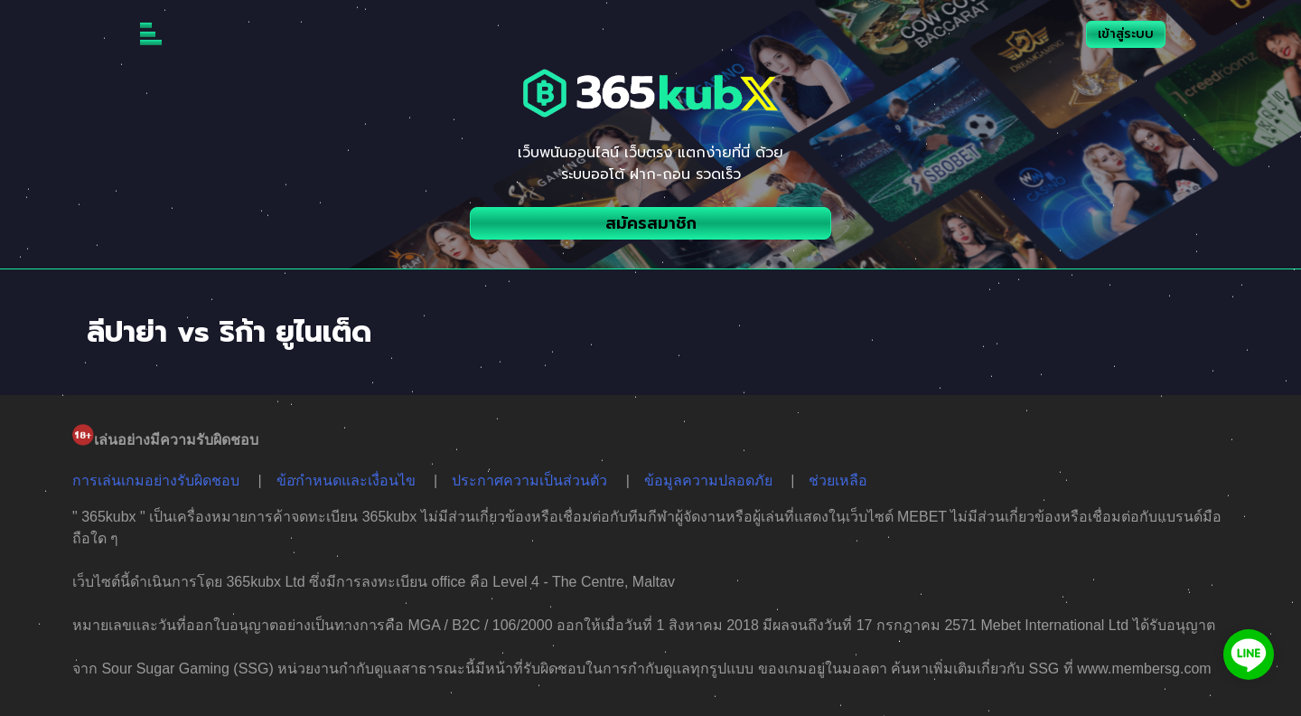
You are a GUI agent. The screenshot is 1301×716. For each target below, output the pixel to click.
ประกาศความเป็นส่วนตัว (529, 480)
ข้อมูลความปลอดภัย (708, 480)
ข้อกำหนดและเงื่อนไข (346, 480)
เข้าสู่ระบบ (1126, 33)
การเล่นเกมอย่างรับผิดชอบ (155, 480)
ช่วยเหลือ (838, 480)
